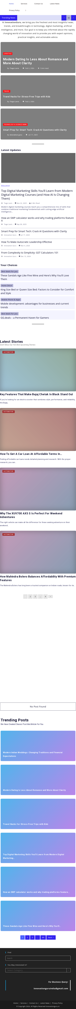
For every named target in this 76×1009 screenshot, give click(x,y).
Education (5, 186)
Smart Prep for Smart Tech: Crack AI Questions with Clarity (35, 130)
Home (15, 1003)
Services (24, 1003)
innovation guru (16, 135)
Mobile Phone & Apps (10, 299)
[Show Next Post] (73, 18)
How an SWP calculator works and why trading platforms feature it (37, 219)
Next (51, 937)
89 (43, 937)
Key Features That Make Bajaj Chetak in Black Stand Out (36, 394)
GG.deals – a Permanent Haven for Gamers (25, 317)
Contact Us (33, 1003)
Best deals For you (9, 271)
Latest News (45, 1003)
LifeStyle (7, 53)
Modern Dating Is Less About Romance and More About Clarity (34, 790)
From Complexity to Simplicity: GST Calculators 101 (29, 252)
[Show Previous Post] (63, 18)
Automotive (8, 352)
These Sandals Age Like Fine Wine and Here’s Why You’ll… (32, 926)
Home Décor (6, 285)
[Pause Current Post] (68, 18)
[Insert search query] (38, 958)
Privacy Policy (57, 1003)
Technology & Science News (15, 124)
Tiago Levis (14, 68)
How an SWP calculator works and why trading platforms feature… (36, 892)
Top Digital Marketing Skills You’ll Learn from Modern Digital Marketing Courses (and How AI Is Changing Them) (37, 194)
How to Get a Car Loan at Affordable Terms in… (31, 453)
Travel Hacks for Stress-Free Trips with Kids (26, 96)
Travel (6, 91)
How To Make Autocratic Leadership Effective (26, 242)
